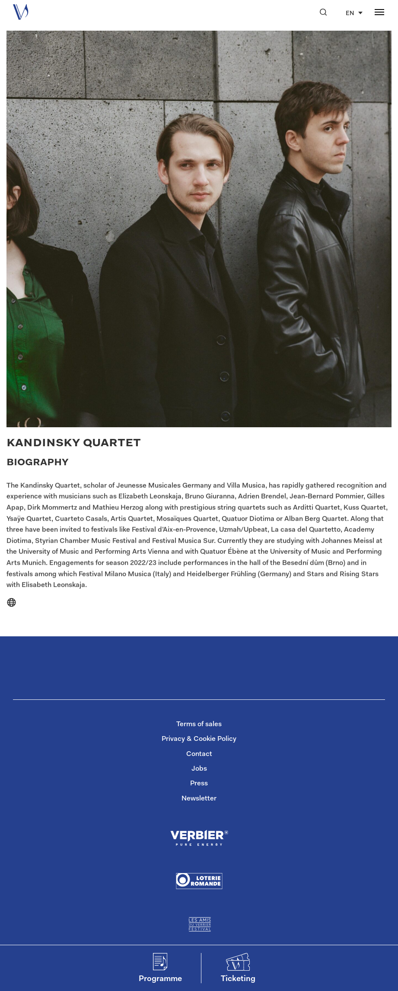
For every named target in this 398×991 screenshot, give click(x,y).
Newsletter (199, 798)
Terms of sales (199, 724)
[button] (323, 12)
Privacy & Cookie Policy (199, 739)
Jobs (199, 768)
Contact (199, 754)
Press (199, 783)
